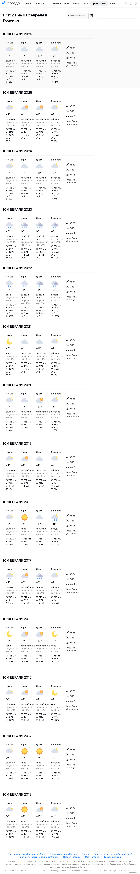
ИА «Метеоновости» (129, 871)
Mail (4, 871)
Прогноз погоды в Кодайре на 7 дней (113, 854)
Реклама (24, 871)
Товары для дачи (112, 857)
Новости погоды (71, 857)
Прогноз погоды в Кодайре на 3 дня (26, 854)
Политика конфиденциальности (53, 871)
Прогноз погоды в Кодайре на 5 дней (69, 854)
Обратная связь (101, 871)
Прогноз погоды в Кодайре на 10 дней (38, 857)
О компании (13, 871)
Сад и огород (92, 857)
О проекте (133, 873)
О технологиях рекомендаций (80, 871)
